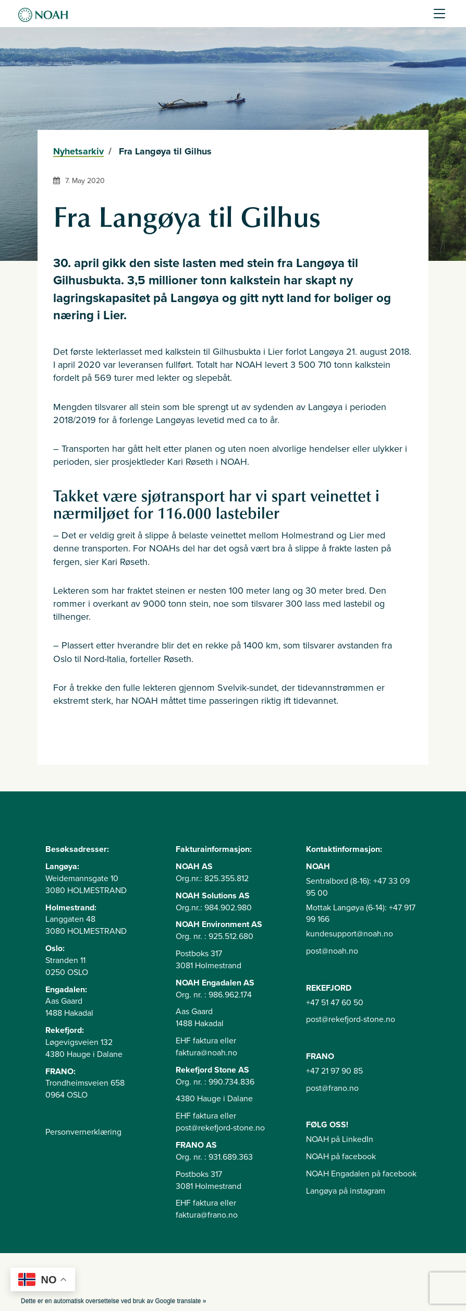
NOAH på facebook (341, 1156)
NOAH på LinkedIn (339, 1139)
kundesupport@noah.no (349, 934)
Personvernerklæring (83, 1132)
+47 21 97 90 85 (334, 1071)
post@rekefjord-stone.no (350, 1019)
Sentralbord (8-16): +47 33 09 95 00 (358, 887)
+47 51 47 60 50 (334, 1002)
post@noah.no (332, 951)
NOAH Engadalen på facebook (361, 1174)
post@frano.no (332, 1088)
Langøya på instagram (345, 1191)
